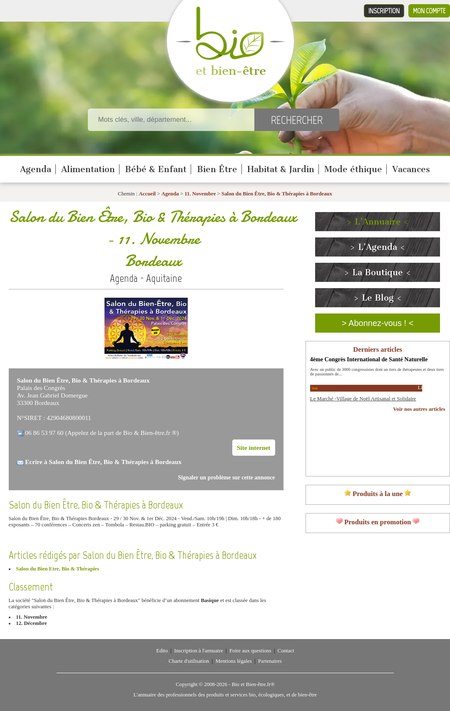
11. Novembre (200, 194)
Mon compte (429, 11)
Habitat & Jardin (280, 169)
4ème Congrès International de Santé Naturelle (369, 359)
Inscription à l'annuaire (198, 651)
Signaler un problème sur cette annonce (226, 477)
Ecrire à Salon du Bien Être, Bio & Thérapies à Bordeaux (103, 461)
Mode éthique (353, 169)
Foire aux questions (250, 651)
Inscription (384, 11)
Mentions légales (234, 661)
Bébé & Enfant (155, 169)
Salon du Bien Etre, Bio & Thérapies (57, 569)
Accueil (147, 194)
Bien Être (217, 169)
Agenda (35, 169)
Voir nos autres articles (419, 409)
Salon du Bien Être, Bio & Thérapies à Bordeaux (276, 194)
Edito (162, 651)
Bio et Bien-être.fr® (252, 684)
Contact (286, 651)
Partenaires (270, 661)
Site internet (254, 447)
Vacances (411, 169)
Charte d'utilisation (189, 661)
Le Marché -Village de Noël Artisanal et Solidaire (363, 399)
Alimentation (88, 169)
